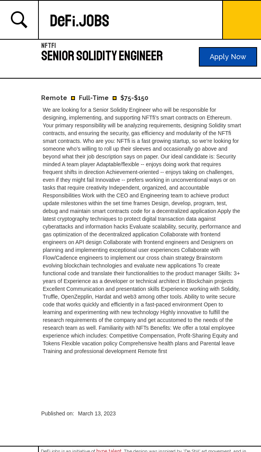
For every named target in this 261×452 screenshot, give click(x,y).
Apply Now (228, 57)
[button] (241, 20)
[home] (134, 20)
